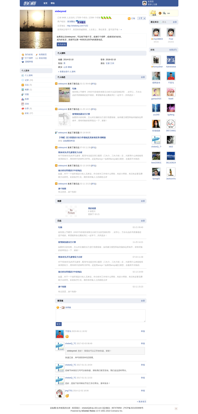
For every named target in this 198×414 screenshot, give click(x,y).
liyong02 (156, 179)
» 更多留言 (141, 401)
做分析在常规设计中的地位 (70, 170)
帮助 (53, 3)
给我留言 (43, 54)
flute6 (171, 99)
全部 (143, 77)
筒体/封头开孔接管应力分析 (70, 152)
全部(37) (173, 50)
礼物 (74, 88)
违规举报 (29, 62)
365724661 (171, 131)
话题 (27, 94)
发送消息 (43, 58)
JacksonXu (171, 179)
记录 (27, 80)
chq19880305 (159, 39)
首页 (45, 3)
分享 (27, 108)
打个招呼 (29, 58)
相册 (27, 89)
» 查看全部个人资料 (67, 71)
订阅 (133, 18)
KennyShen (158, 67)
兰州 (112, 63)
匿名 (164, 22)
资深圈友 (71, 21)
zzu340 (156, 115)
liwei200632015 (158, 163)
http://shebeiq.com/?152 (77, 26)
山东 (65, 67)
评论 (93, 84)
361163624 (171, 163)
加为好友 (29, 54)
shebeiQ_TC (70, 343)
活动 (27, 104)
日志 (27, 85)
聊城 (70, 67)
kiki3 (171, 147)
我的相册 (92, 208)
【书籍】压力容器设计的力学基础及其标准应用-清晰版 (82, 137)
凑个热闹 (62, 188)
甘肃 (108, 63)
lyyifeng (171, 115)
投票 (27, 99)
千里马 (68, 331)
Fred (171, 39)
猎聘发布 (156, 83)
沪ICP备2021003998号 (133, 408)
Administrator (172, 67)
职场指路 (156, 131)
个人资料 (29, 75)
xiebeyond (60, 11)
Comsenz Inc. (117, 411)
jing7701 (69, 391)
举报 (143, 331)
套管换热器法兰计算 (81, 114)
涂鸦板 (66, 307)
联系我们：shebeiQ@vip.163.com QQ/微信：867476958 (97, 408)
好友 (27, 113)
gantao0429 (156, 99)
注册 (155, 4)
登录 (150, 4)
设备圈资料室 (69, 141)
